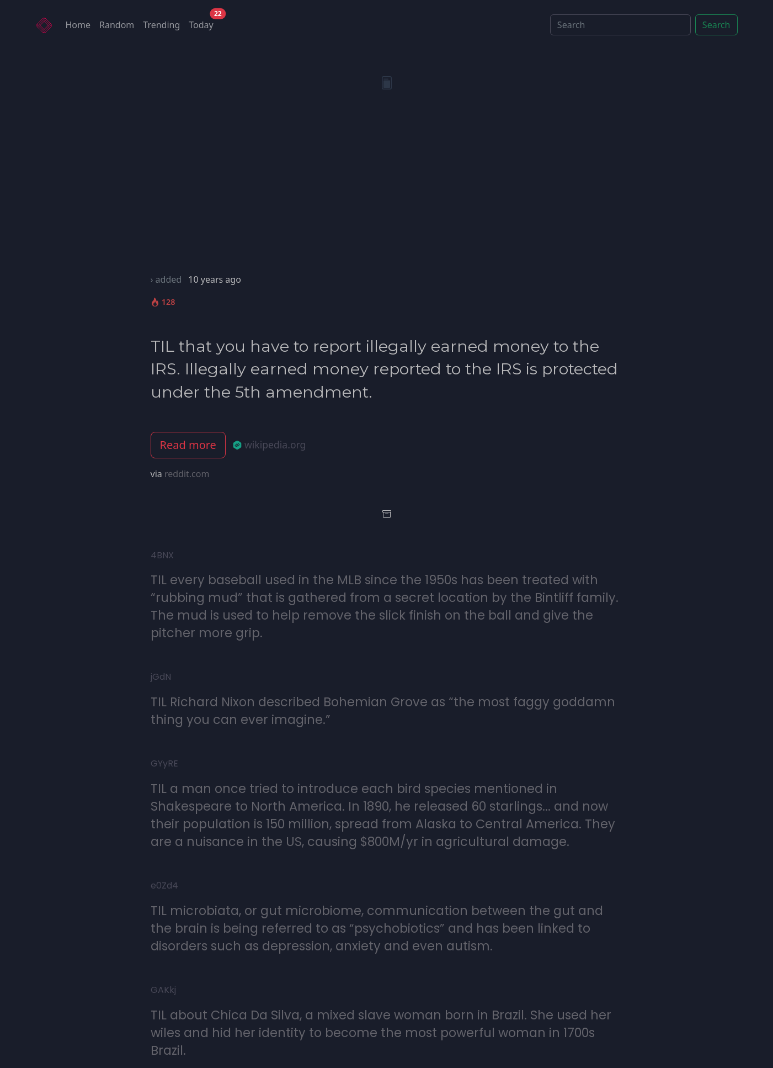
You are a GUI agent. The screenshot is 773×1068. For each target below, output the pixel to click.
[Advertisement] (387, 190)
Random (116, 25)
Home (78, 25)
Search (716, 25)
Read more (188, 444)
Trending (161, 25)
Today (203, 22)
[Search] (620, 24)
